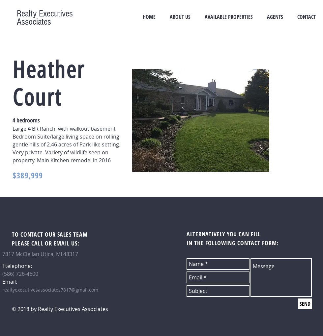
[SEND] (305, 303)
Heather (49, 70)
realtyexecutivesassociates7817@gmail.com (50, 290)
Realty (27, 14)
